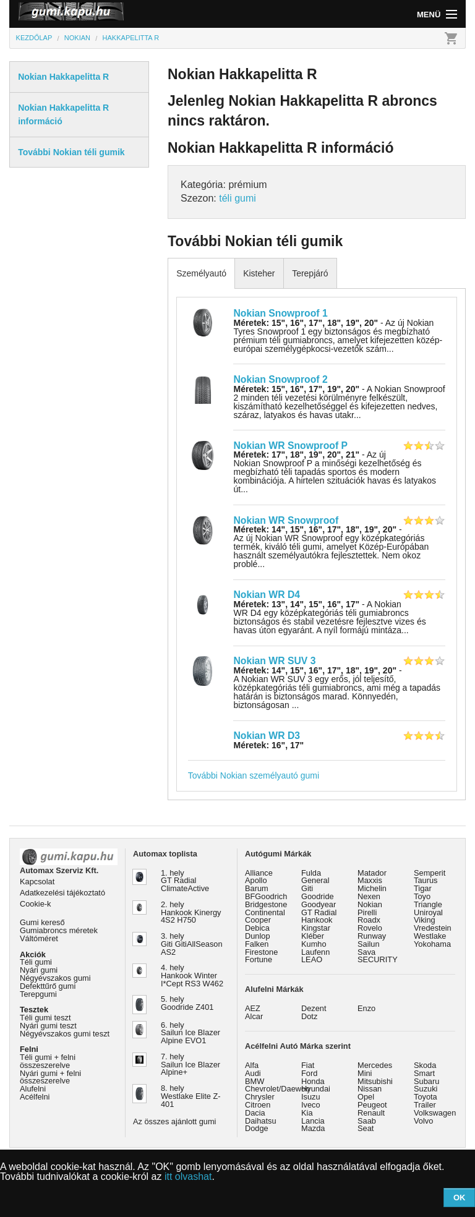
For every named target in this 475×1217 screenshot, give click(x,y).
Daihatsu (260, 1120)
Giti (307, 888)
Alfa (252, 1065)
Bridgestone (266, 904)
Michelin (372, 888)
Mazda (313, 1128)
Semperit (429, 873)
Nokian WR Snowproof (285, 520)
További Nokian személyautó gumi (253, 775)
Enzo (366, 1008)
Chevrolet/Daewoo (277, 1088)
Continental (265, 912)
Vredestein (432, 928)
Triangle (428, 904)
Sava (366, 952)
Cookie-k (35, 903)
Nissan (369, 1088)
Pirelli (367, 912)
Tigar (423, 888)
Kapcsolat (37, 881)
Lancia (313, 1120)
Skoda (425, 1065)
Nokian (369, 904)
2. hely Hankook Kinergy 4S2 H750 (191, 912)
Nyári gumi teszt (48, 1025)
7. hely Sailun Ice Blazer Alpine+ (190, 1064)
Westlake (430, 936)
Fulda (311, 873)
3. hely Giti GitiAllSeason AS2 (192, 944)
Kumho (314, 944)
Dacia (255, 1112)
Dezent (314, 1008)
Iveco (310, 1104)
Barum (256, 888)
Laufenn (315, 952)
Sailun (368, 944)
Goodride (317, 896)
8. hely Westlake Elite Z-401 (190, 1096)
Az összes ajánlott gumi (174, 1121)
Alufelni (33, 1088)
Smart (424, 1073)
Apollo (256, 880)
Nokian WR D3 (266, 735)
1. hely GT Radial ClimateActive (185, 881)
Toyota (425, 1096)
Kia (307, 1112)
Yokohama (432, 944)
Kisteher (259, 273)
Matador (372, 873)
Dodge (256, 1128)
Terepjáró (310, 273)
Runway (371, 936)
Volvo (423, 1120)
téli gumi (237, 198)
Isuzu (310, 1096)
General (315, 880)
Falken (256, 944)
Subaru (426, 1081)
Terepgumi (38, 994)
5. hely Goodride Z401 (187, 1003)
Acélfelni (34, 1096)
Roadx (368, 919)
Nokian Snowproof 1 (280, 313)
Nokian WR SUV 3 (274, 660)
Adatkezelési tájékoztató (62, 892)
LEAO (311, 959)
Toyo (422, 896)
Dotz (309, 1016)
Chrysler (260, 1096)
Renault (371, 1112)
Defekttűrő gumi (47, 986)
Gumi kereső (42, 922)
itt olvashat (188, 1176)
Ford (309, 1073)
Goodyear (318, 904)
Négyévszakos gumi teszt (64, 1033)
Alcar (254, 1016)
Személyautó (201, 273)
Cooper (258, 919)
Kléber (312, 936)
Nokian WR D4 (266, 594)
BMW (254, 1081)
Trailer (425, 1104)
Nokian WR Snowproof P (290, 445)
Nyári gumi (39, 970)
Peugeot (372, 1104)
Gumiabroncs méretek (59, 930)
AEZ (252, 1008)
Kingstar (315, 928)
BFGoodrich (266, 896)
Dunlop (257, 936)
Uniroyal (428, 912)
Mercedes (374, 1065)
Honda (313, 1081)
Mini (364, 1073)
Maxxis (369, 880)
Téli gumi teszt (45, 1017)
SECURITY (377, 959)
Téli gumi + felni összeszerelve (47, 1061)
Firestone (261, 952)
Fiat (307, 1065)
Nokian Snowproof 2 (280, 379)
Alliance (259, 873)
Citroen (257, 1104)
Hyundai (315, 1088)
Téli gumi (36, 962)
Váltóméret (39, 938)
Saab (366, 1120)
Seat (365, 1128)
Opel (365, 1096)
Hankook (317, 919)
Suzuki (425, 1088)
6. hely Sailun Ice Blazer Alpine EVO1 (190, 1033)
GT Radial (318, 912)
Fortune (258, 959)
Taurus (425, 880)
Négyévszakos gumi (55, 978)
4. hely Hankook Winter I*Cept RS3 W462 (192, 975)
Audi (253, 1073)
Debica (257, 928)
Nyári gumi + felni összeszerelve (50, 1077)
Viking (424, 919)
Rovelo (369, 928)
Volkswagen (435, 1112)
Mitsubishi (375, 1081)
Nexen (368, 896)
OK (459, 1197)
